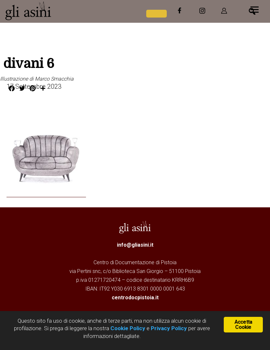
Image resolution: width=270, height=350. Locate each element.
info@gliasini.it (135, 245)
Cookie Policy (127, 328)
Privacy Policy (169, 328)
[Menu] (254, 9)
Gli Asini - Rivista (54, 10)
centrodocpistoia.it (135, 297)
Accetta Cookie (243, 324)
